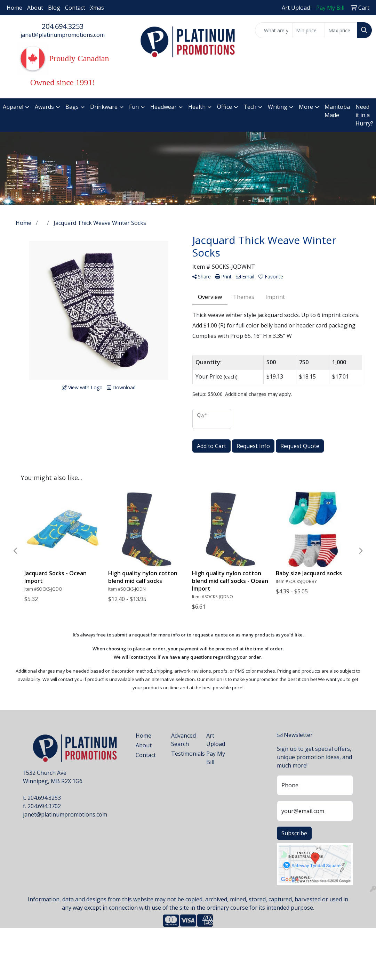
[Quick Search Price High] (341, 30)
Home (14, 7)
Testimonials (184, 753)
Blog (54, 7)
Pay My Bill (215, 758)
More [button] (306, 107)
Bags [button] (72, 107)
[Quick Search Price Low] (308, 30)
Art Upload (215, 740)
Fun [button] (134, 107)
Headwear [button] (163, 107)
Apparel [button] (13, 107)
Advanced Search (183, 740)
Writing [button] (277, 107)
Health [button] (197, 107)
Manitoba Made (337, 111)
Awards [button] (44, 107)
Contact (75, 7)
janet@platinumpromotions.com (63, 35)
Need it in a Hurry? (364, 115)
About (35, 7)
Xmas (97, 7)
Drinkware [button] (104, 107)
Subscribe (294, 833)
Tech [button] (249, 107)
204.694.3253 (62, 26)
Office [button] (224, 107)
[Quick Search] (274, 30)
